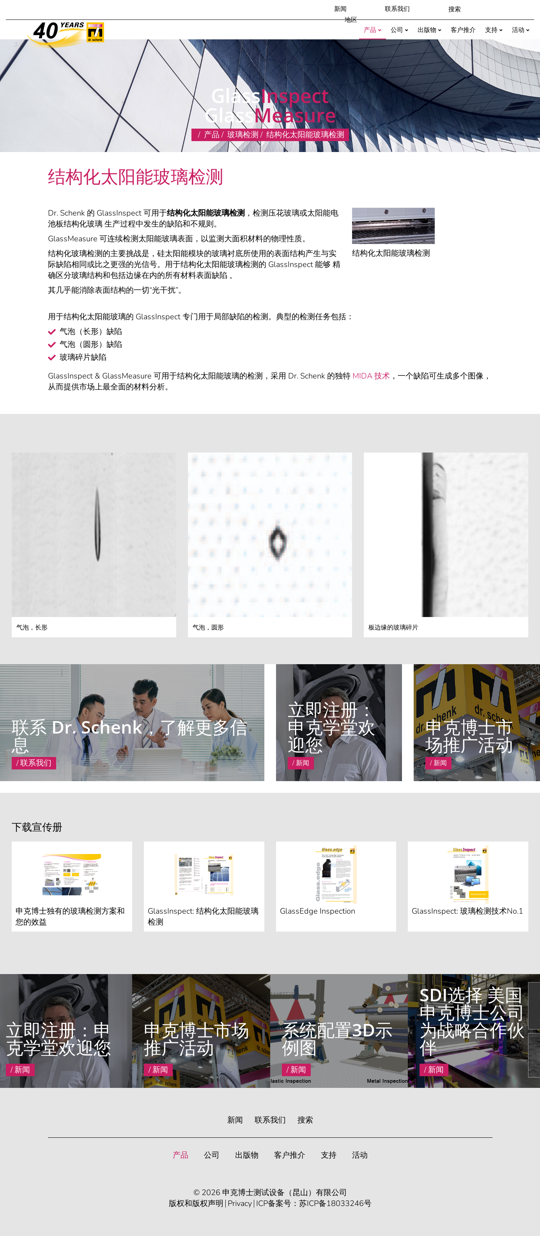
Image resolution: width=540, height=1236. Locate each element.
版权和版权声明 (196, 1204)
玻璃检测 (242, 134)
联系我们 (397, 9)
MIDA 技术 (371, 376)
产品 (212, 134)
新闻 (340, 9)
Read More (292, 774)
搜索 (305, 1120)
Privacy (240, 1204)
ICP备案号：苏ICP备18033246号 (314, 1204)
